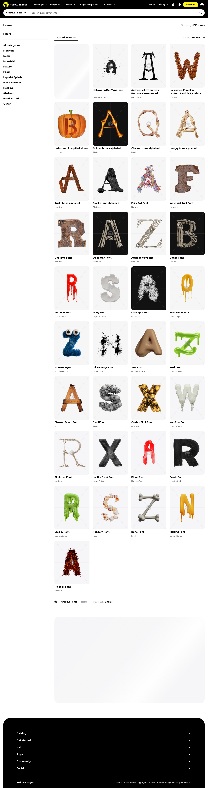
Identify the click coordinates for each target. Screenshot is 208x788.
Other (7, 103)
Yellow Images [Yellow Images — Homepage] (25, 782)
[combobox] (117, 12)
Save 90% (191, 4)
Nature (7, 66)
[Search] (201, 13)
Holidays (8, 87)
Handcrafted (11, 98)
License (151, 4)
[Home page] (55, 602)
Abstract (8, 93)
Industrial (9, 61)
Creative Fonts (66, 37)
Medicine (8, 50)
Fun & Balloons (12, 82)
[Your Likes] (179, 4)
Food (6, 71)
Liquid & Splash (12, 77)
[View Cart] (173, 4)
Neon (6, 56)
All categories (11, 45)
